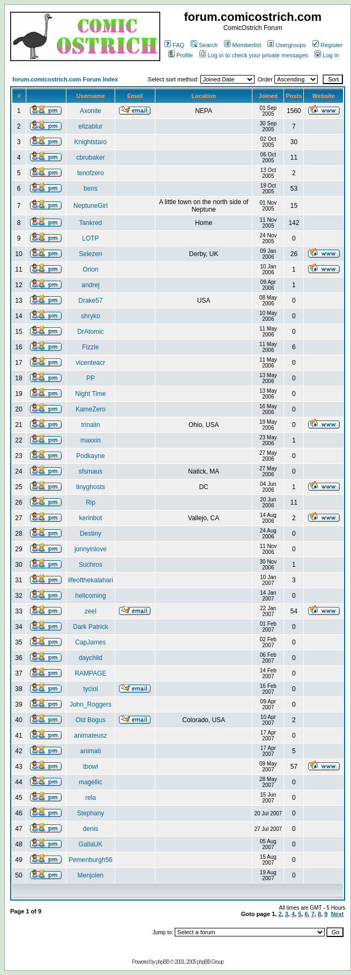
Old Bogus (91, 720)
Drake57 (90, 300)
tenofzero (90, 173)
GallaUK (91, 844)
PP (90, 378)
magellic (90, 782)
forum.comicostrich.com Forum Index (65, 79)
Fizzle (90, 347)
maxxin (90, 440)
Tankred (90, 223)
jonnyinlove (90, 549)
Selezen (90, 254)
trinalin (90, 425)
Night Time (90, 394)
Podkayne (90, 456)
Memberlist (242, 45)
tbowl (90, 766)
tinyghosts (90, 487)
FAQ (174, 45)
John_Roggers (90, 704)
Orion (90, 269)
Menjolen (91, 875)
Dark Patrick (90, 627)
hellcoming (90, 595)
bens (91, 188)
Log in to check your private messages (253, 55)
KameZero (91, 409)
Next (337, 914)
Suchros (90, 564)
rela (90, 797)
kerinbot (90, 518)
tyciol (90, 689)
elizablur (91, 126)
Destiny (90, 533)
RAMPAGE (90, 673)
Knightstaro (90, 142)
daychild (90, 658)
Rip (90, 502)
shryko (90, 316)
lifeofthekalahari (90, 580)
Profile (180, 55)
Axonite (90, 111)
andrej (90, 285)
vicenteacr (91, 362)
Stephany (90, 813)
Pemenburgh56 (91, 860)
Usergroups (286, 45)
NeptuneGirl (90, 205)
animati (90, 751)
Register (327, 45)
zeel (90, 611)
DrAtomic (90, 331)
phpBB (162, 962)
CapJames (90, 642)
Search (204, 45)
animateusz (90, 735)
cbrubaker (90, 157)
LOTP (90, 238)
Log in (327, 55)
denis (91, 828)
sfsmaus (91, 471)
